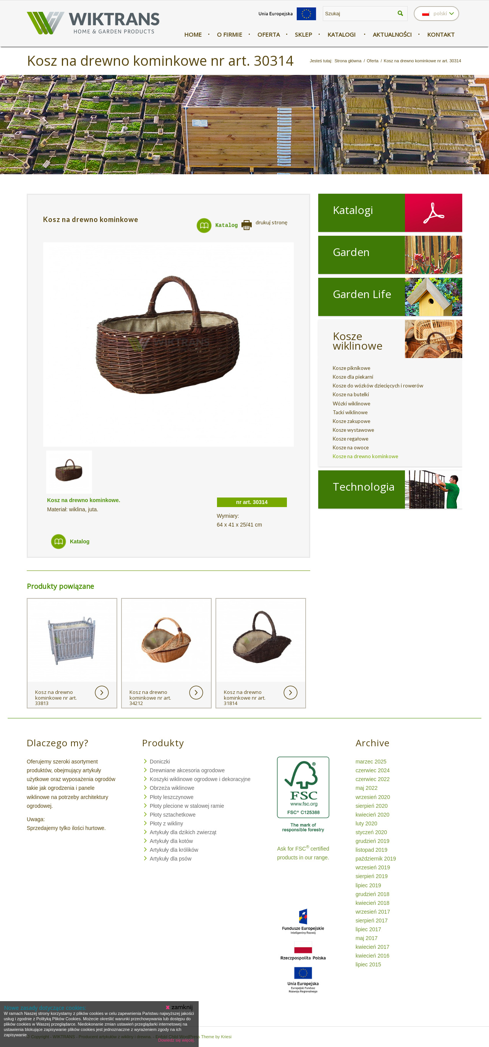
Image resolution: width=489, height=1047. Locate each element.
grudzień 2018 (373, 894)
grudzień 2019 (373, 841)
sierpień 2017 (372, 920)
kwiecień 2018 (373, 903)
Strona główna (348, 60)
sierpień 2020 (372, 806)
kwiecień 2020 (373, 815)
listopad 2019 (371, 850)
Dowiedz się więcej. (176, 1040)
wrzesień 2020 (373, 797)
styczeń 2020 (371, 832)
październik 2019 (376, 859)
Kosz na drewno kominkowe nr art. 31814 (245, 698)
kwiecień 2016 (373, 956)
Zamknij (179, 1007)
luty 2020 (366, 823)
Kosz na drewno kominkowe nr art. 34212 (150, 698)
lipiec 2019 (368, 885)
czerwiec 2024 (373, 770)
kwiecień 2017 (373, 947)
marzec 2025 (371, 762)
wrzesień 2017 (373, 912)
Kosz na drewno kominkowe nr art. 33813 (56, 698)
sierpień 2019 (372, 876)
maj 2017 (367, 938)
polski (434, 13)
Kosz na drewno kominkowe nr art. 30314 (160, 60)
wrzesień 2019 (373, 867)
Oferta (373, 60)
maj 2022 (367, 788)
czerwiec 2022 (373, 779)
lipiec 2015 (368, 964)
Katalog (226, 225)
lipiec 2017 (368, 929)
